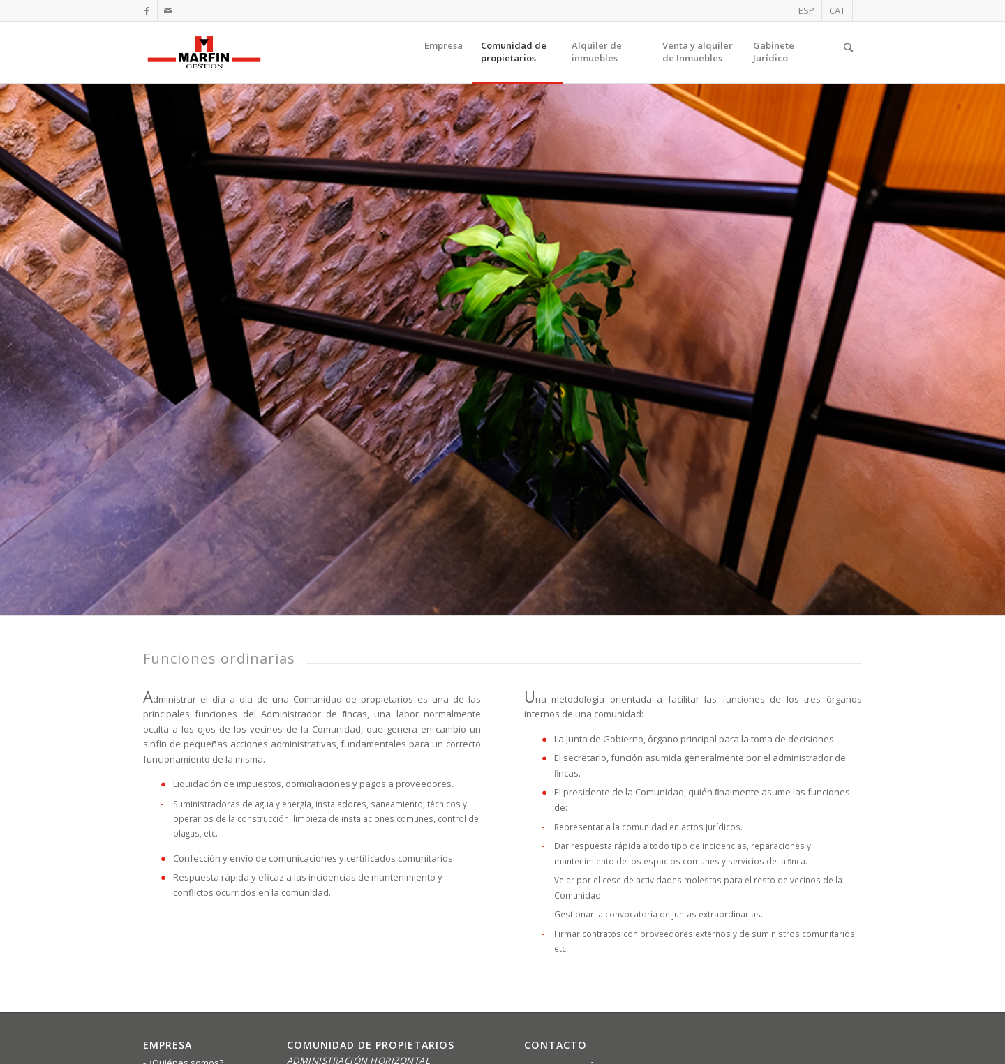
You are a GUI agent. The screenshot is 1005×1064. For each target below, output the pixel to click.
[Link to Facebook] (147, 10)
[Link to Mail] (168, 10)
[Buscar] (848, 52)
